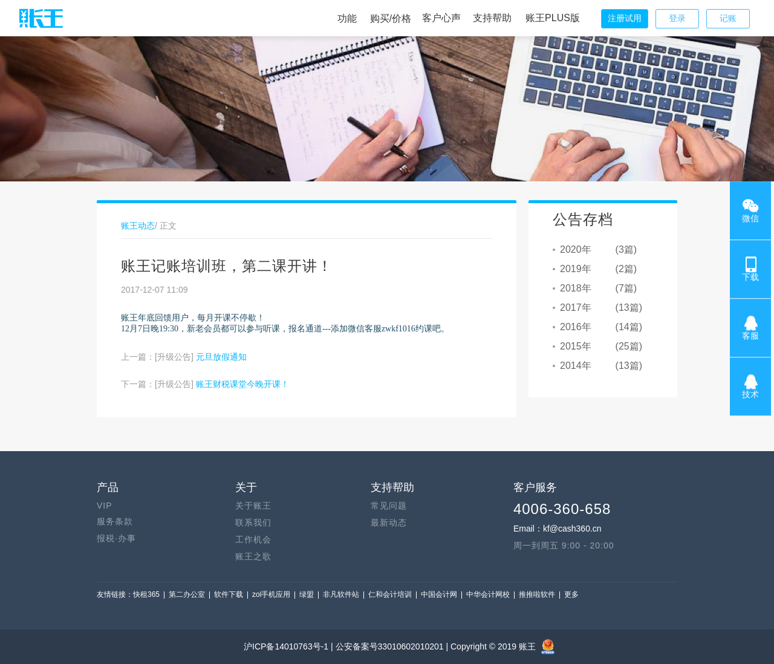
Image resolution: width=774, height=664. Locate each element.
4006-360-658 (562, 509)
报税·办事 (116, 538)
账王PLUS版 (552, 18)
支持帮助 (492, 18)
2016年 (575, 327)
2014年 (575, 365)
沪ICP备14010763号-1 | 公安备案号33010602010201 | (347, 646)
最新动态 (389, 522)
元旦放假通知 (221, 357)
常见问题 (389, 505)
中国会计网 (439, 594)
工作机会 (253, 539)
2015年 (575, 346)
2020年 (575, 249)
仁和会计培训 (390, 594)
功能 (347, 18)
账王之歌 (253, 556)
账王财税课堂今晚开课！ (242, 384)
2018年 (575, 288)
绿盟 (306, 594)
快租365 (146, 594)
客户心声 (441, 18)
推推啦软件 (537, 594)
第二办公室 (187, 594)
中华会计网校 (488, 594)
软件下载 (228, 594)
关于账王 (253, 505)
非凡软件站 (341, 594)
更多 (571, 594)
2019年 (575, 269)
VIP (104, 505)
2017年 (575, 307)
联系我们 (253, 522)
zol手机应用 (271, 594)
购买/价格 (390, 18)
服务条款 (115, 521)
